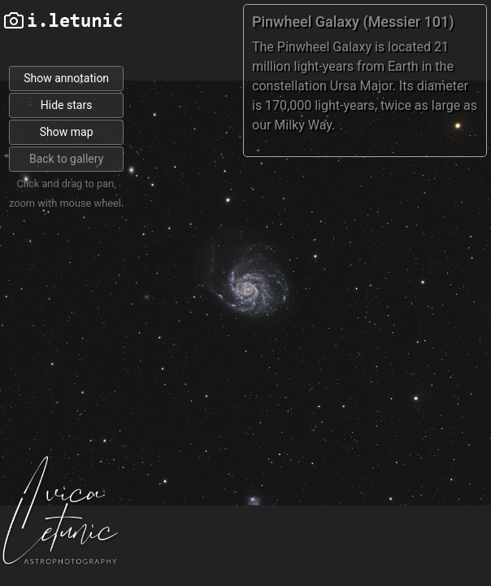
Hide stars (67, 105)
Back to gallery (66, 158)
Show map (66, 131)
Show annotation (66, 78)
